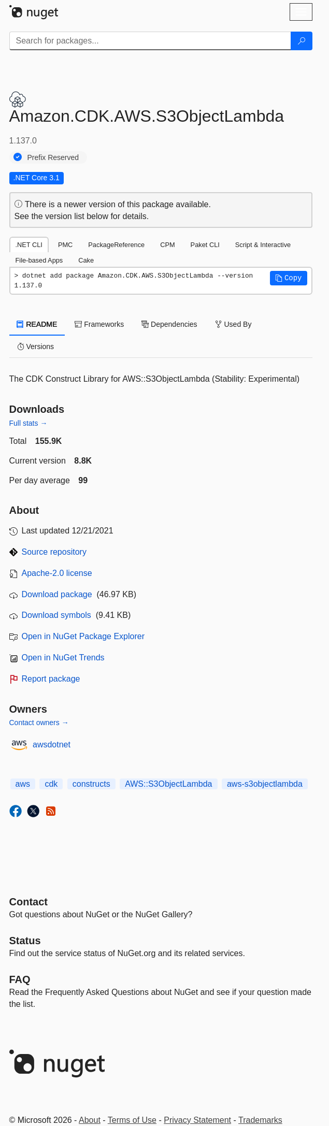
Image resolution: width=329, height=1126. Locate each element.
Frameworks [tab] (99, 324)
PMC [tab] (65, 245)
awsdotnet (51, 744)
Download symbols (56, 615)
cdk (51, 783)
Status (25, 940)
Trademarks (260, 1120)
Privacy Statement (197, 1120)
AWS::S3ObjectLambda (168, 783)
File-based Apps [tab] (39, 260)
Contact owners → (39, 722)
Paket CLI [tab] (205, 245)
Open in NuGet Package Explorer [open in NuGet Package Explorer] (83, 636)
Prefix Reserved (53, 157)
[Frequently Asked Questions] (20, 979)
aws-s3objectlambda (265, 783)
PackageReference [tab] (116, 245)
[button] (288, 278)
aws (23, 783)
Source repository (54, 551)
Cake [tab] (86, 260)
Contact (28, 901)
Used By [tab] (233, 324)
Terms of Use (132, 1120)
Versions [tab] (35, 346)
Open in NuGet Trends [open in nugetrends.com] (63, 657)
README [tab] (37, 324)
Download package (57, 594)
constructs (91, 783)
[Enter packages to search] (150, 41)
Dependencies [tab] (169, 324)
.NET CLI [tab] (29, 245)
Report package (51, 678)
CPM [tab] (167, 245)
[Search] (301, 41)
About (90, 1120)
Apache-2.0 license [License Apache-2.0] (57, 573)
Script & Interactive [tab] (263, 245)
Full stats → (28, 423)
